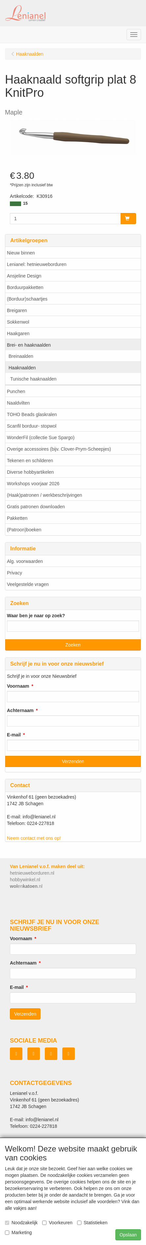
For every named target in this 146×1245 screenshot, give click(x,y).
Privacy (14, 572)
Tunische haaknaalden (33, 379)
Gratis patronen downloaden (36, 506)
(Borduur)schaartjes (27, 299)
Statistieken (92, 1222)
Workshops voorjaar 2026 (33, 483)
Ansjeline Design (24, 275)
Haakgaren (18, 333)
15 (25, 203)
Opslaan (128, 1234)
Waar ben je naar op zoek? (36, 615)
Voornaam (18, 686)
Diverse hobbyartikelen (30, 472)
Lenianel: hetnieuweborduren (37, 264)
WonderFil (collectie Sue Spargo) (40, 437)
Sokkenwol (18, 322)
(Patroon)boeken (24, 529)
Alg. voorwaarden (25, 561)
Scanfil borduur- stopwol (31, 426)
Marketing (18, 1232)
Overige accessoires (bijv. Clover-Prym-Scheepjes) (59, 449)
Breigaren (17, 310)
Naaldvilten (18, 403)
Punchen (16, 391)
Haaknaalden (22, 367)
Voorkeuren (57, 1222)
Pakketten (17, 518)
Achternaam (20, 710)
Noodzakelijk (21, 1222)
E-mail (14, 734)
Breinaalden (21, 356)
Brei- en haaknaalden (29, 345)
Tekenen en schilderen (30, 460)
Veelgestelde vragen (28, 584)
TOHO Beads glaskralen (32, 414)
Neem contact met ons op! (34, 838)
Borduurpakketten (25, 287)
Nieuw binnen (21, 252)
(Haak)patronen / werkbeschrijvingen (44, 495)
